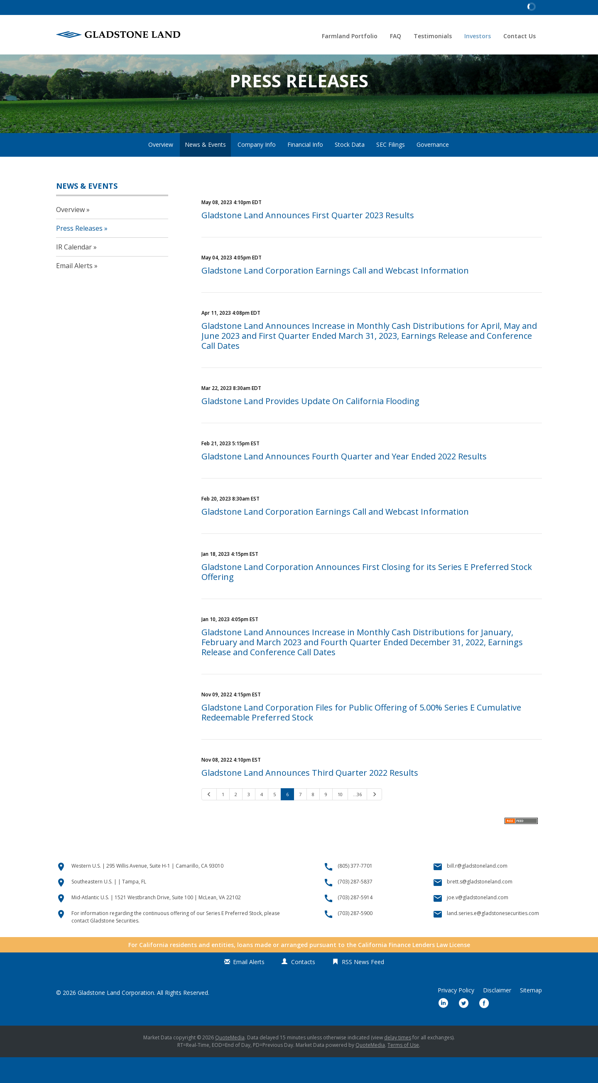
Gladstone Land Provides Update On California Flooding (310, 426)
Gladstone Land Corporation (116, 1018)
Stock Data (350, 170)
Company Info (257, 170)
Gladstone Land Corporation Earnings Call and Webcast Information (335, 295)
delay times (397, 1063)
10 (340, 820)
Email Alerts (74, 291)
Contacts (303, 988)
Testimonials (433, 36)
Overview (160, 170)
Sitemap (531, 1016)
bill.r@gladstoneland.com (477, 891)
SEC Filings (390, 170)
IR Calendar (74, 272)
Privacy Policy (456, 1016)
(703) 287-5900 (355, 938)
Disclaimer (497, 1016)
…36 (357, 820)
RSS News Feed (363, 988)
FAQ (395, 36)
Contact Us (519, 36)
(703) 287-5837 (355, 907)
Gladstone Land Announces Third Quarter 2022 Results (309, 798)
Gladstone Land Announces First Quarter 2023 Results (307, 240)
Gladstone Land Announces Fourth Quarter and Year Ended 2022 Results (344, 481)
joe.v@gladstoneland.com (477, 923)
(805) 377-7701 (355, 891)
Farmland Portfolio (349, 36)
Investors (477, 36)
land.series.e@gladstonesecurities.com (493, 938)
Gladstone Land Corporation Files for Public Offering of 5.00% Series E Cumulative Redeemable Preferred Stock (361, 737)
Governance (433, 170)
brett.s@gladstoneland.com (479, 907)
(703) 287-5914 (355, 923)
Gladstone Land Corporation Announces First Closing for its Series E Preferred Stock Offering (366, 597)
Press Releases (79, 254)
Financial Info (305, 170)
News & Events (205, 170)
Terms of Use (403, 1070)
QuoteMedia (230, 1063)
